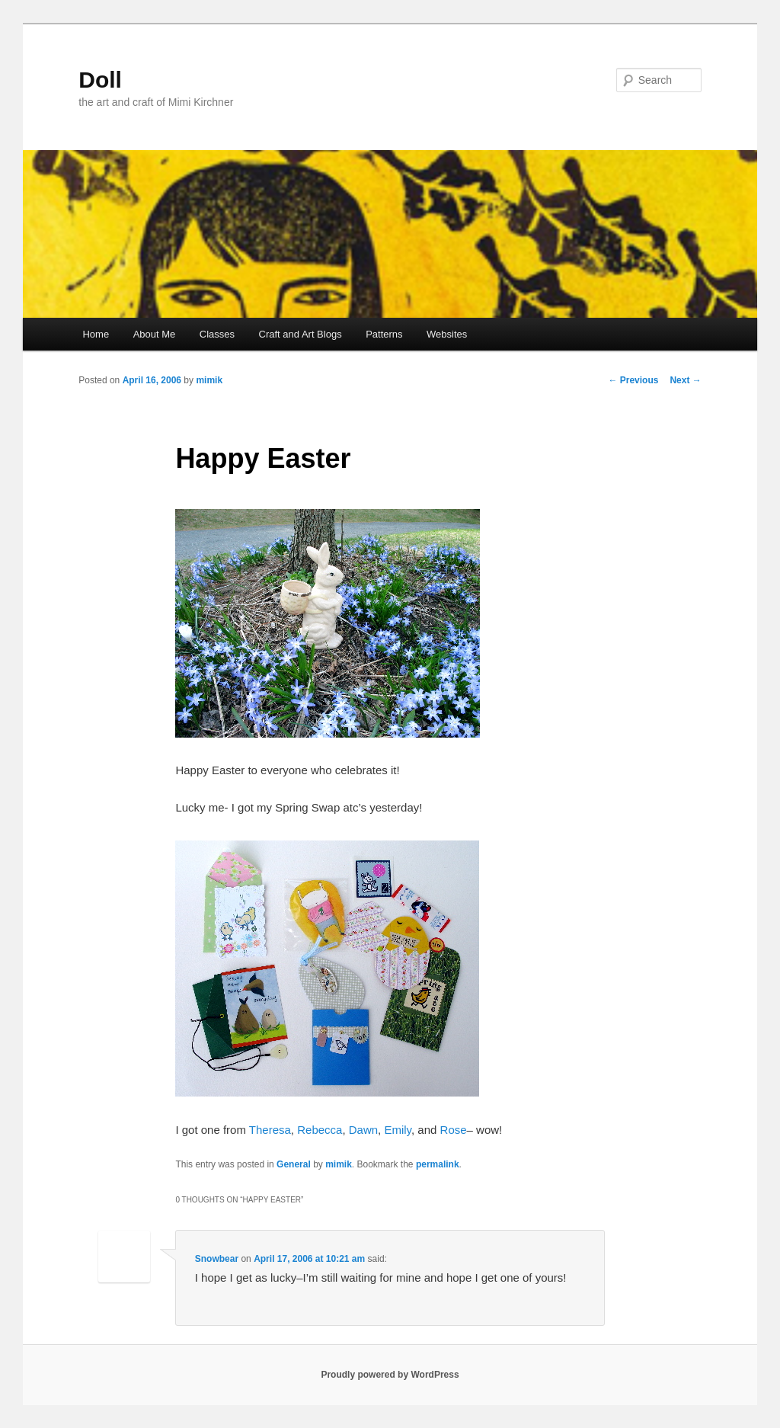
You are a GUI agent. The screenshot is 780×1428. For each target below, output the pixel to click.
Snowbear (216, 1259)
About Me (154, 334)
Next (685, 380)
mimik (209, 380)
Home (95, 334)
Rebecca (319, 1129)
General (294, 1164)
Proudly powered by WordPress (390, 1374)
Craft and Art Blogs (300, 334)
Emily (397, 1129)
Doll (100, 79)
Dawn (363, 1129)
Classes (217, 334)
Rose (453, 1129)
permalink (437, 1164)
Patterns (384, 334)
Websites (447, 334)
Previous (633, 380)
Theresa (270, 1129)
